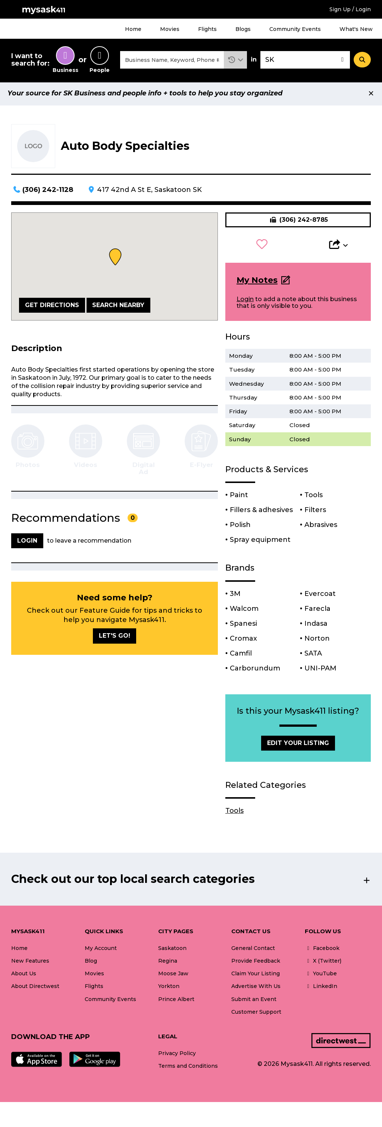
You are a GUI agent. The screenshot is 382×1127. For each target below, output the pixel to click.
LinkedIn (321, 988)
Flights (207, 29)
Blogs (243, 29)
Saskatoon (172, 950)
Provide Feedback (255, 963)
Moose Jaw (173, 975)
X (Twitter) (323, 963)
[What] (172, 61)
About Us (23, 975)
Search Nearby (118, 306)
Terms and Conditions (188, 1068)
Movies (169, 29)
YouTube (321, 975)
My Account (101, 950)
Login (245, 301)
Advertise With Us (256, 988)
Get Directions (52, 306)
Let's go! (114, 637)
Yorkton (168, 988)
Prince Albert (176, 1001)
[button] (235, 61)
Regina (167, 963)
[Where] (305, 61)
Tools (234, 813)
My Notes (257, 282)
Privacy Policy (177, 1055)
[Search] (362, 61)
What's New (356, 29)
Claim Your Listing (255, 975)
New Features (30, 963)
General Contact (253, 950)
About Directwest (35, 988)
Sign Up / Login (350, 9)
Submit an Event (253, 1001)
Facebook (322, 950)
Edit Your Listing (298, 744)
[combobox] (172, 61)
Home (133, 29)
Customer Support (256, 1013)
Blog (91, 963)
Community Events (295, 29)
